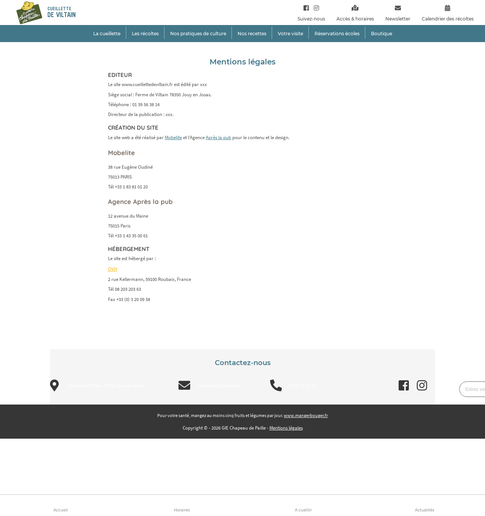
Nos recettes (252, 33)
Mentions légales (286, 428)
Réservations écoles (337, 33)
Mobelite (173, 137)
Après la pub (218, 137)
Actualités (424, 510)
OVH (112, 269)
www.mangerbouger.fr (306, 415)
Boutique (381, 33)
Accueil (60, 510)
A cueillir (303, 510)
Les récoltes (145, 33)
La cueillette (106, 33)
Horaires (182, 510)
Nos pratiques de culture (198, 33)
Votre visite (290, 33)
